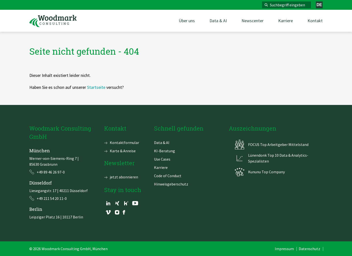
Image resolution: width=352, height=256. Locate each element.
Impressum (284, 248)
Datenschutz (309, 248)
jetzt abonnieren (124, 176)
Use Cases (162, 159)
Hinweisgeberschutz (171, 184)
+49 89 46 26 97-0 (51, 172)
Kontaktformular (124, 142)
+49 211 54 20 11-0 (52, 198)
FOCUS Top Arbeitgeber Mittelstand (278, 144)
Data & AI (161, 142)
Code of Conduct (167, 175)
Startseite (96, 87)
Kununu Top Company (266, 171)
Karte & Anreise (123, 150)
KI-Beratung (164, 150)
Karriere (161, 167)
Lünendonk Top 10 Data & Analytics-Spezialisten (278, 158)
